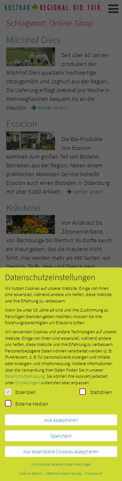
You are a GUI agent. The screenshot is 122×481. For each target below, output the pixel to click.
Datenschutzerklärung (25, 380)
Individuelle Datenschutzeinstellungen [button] (61, 468)
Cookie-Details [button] (31, 477)
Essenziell (20, 396)
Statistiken (95, 396)
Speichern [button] (61, 440)
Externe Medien (26, 408)
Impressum (94, 477)
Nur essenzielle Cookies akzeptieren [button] (61, 455)
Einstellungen (27, 387)
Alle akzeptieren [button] (61, 424)
